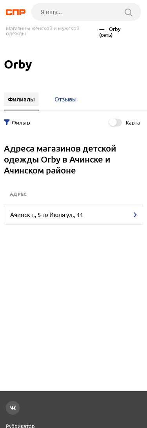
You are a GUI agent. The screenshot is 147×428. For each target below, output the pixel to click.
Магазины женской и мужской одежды (43, 31)
